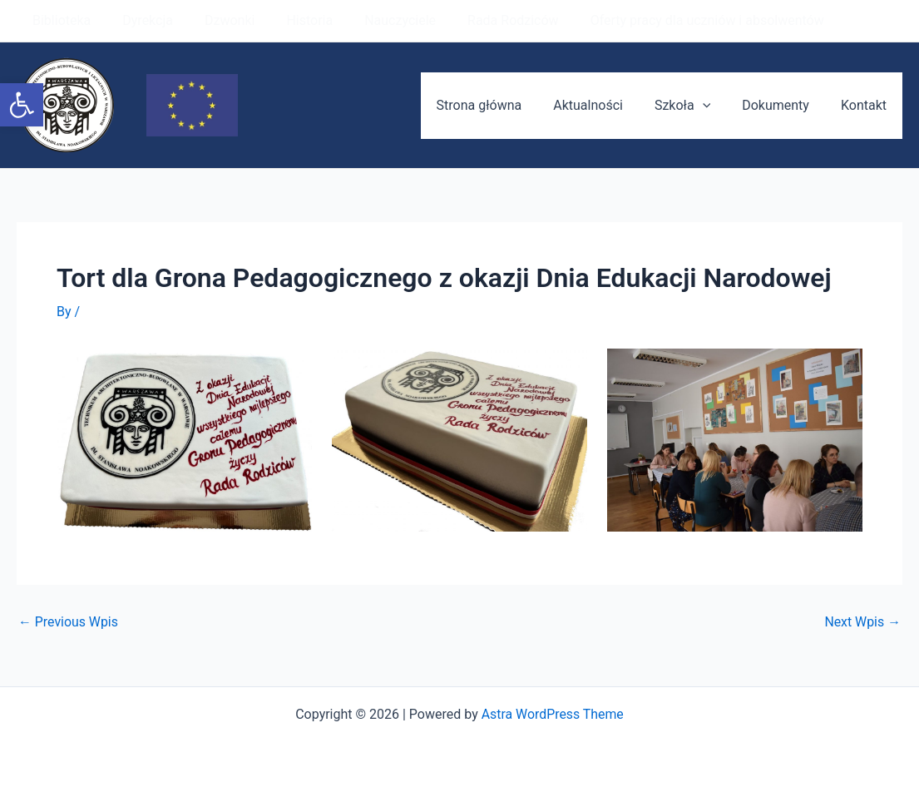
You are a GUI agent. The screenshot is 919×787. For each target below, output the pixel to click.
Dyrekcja (140, 20)
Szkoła (695, 105)
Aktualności (605, 105)
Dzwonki (217, 20)
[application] (715, 105)
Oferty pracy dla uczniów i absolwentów (675, 20)
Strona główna (502, 105)
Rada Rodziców (485, 20)
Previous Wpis (68, 622)
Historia (292, 20)
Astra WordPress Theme (552, 714)
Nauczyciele (377, 20)
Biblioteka (59, 20)
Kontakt (866, 105)
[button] (21, 104)
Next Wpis (862, 622)
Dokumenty (783, 105)
